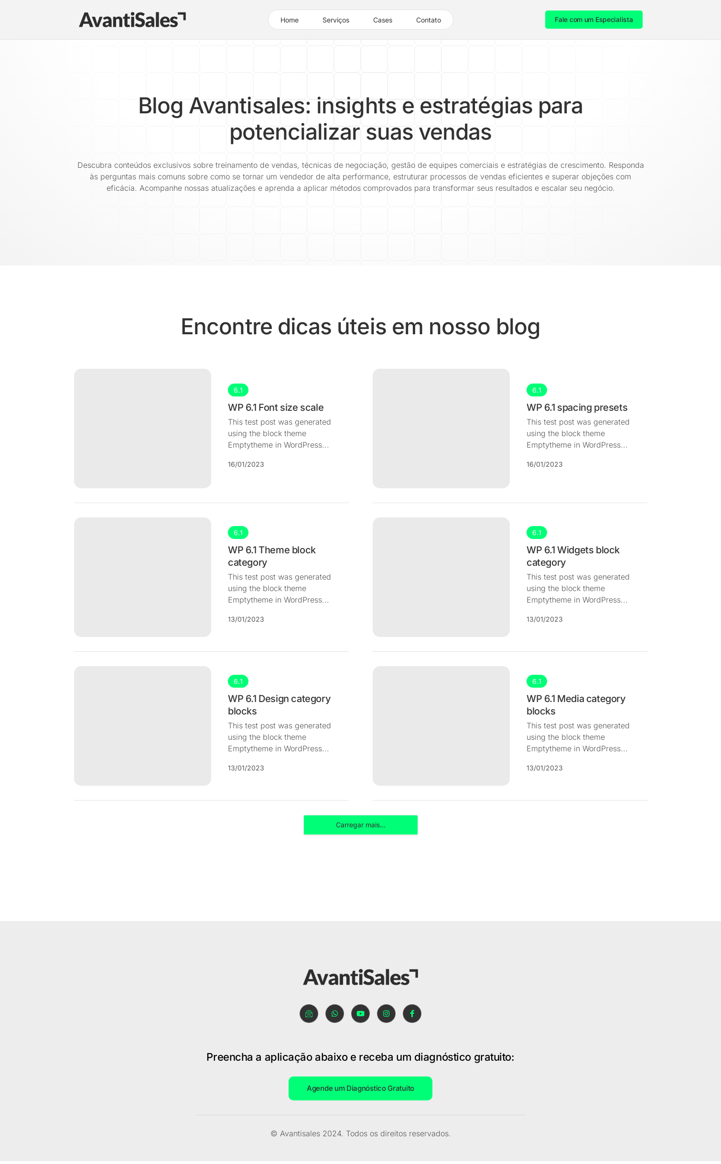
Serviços (336, 20)
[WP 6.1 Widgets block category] (441, 577)
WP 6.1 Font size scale (275, 407)
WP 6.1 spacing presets (577, 407)
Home (289, 20)
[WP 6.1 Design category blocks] (143, 726)
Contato (428, 20)
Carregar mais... (361, 825)
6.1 (238, 390)
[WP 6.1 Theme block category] (143, 577)
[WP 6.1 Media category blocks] (441, 726)
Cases (382, 20)
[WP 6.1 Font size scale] (143, 428)
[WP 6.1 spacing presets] (441, 428)
